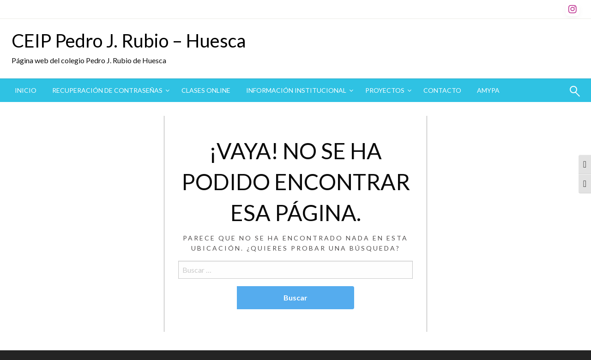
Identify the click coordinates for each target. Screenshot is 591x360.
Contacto (442, 90)
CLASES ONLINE (205, 90)
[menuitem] (25, 90)
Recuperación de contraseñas (107, 90)
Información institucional (296, 90)
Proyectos (384, 90)
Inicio (25, 90)
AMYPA (488, 90)
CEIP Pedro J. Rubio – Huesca (129, 41)
